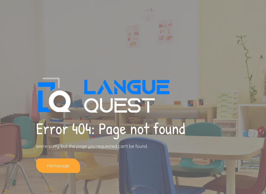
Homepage (58, 165)
